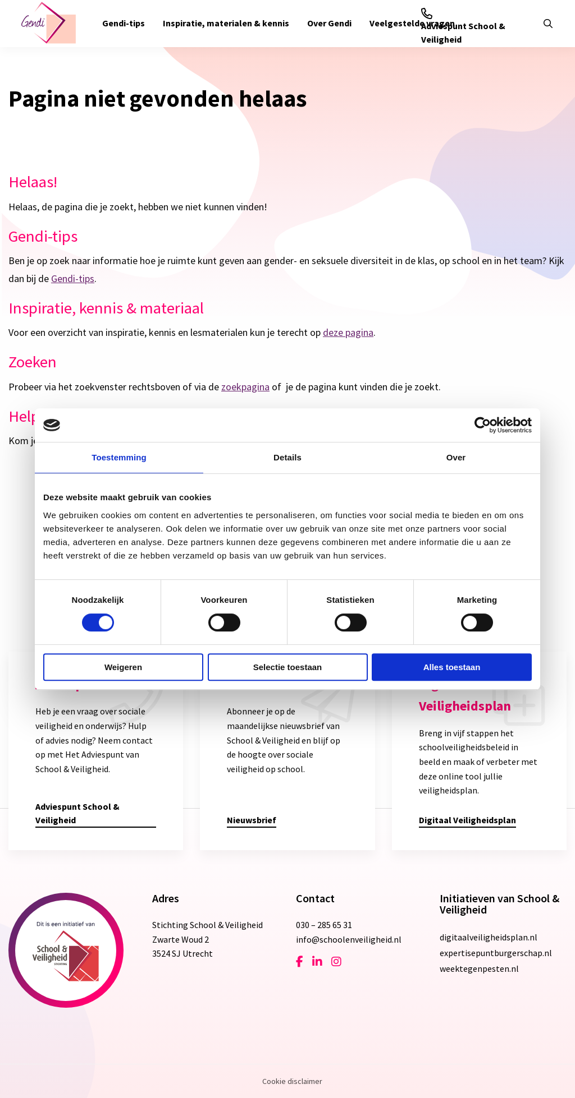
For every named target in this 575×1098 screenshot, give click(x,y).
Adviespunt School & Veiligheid (463, 26)
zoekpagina (245, 386)
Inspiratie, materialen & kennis (226, 23)
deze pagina (348, 332)
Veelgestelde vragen (412, 23)
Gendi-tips (123, 23)
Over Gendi (329, 23)
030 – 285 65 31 (324, 924)
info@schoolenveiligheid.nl (348, 939)
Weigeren (123, 667)
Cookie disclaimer (292, 1081)
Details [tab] (287, 457)
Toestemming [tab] (119, 457)
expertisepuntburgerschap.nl (496, 952)
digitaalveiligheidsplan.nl (488, 937)
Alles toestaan (452, 667)
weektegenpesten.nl (479, 968)
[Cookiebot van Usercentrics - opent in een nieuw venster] (482, 425)
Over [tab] (456, 457)
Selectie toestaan (287, 667)
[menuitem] (123, 23)
